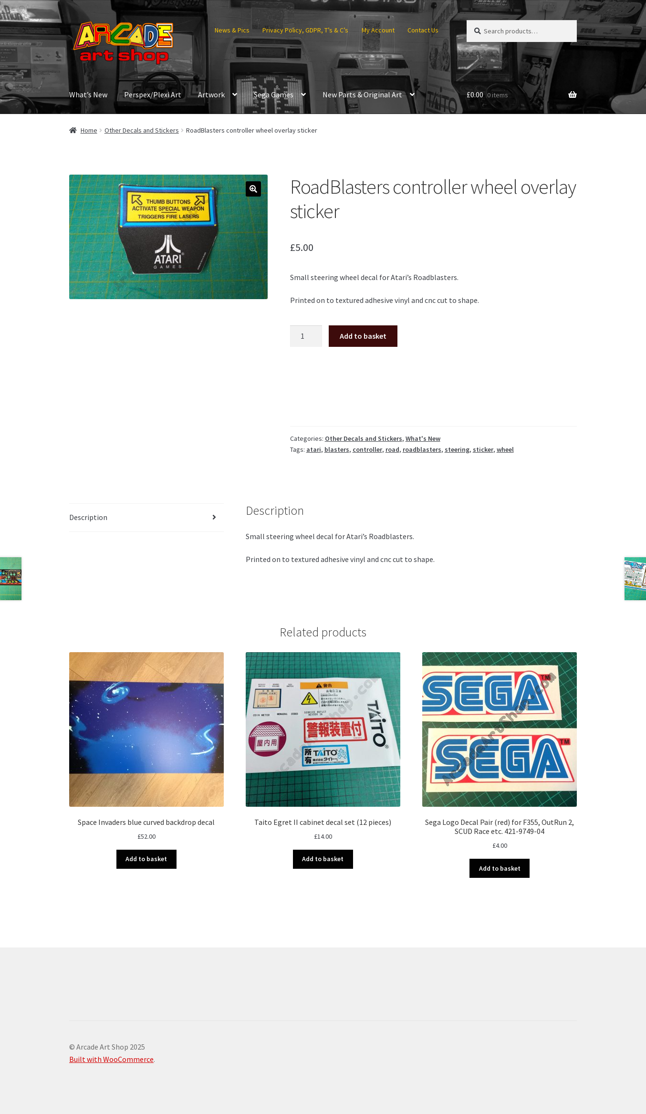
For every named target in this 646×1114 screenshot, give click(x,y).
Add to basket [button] (146, 858)
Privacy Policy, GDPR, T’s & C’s (305, 30)
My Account (378, 30)
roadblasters (422, 449)
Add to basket (363, 336)
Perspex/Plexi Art (152, 94)
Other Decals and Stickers (141, 130)
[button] (253, 189)
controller (367, 449)
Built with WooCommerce (111, 1059)
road (392, 449)
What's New (423, 438)
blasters (336, 449)
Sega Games (273, 94)
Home (89, 130)
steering (457, 449)
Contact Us (422, 30)
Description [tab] (88, 517)
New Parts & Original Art (362, 94)
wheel (505, 449)
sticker (483, 449)
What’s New (88, 94)
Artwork (211, 94)
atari (313, 449)
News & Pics (232, 30)
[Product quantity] (306, 336)
